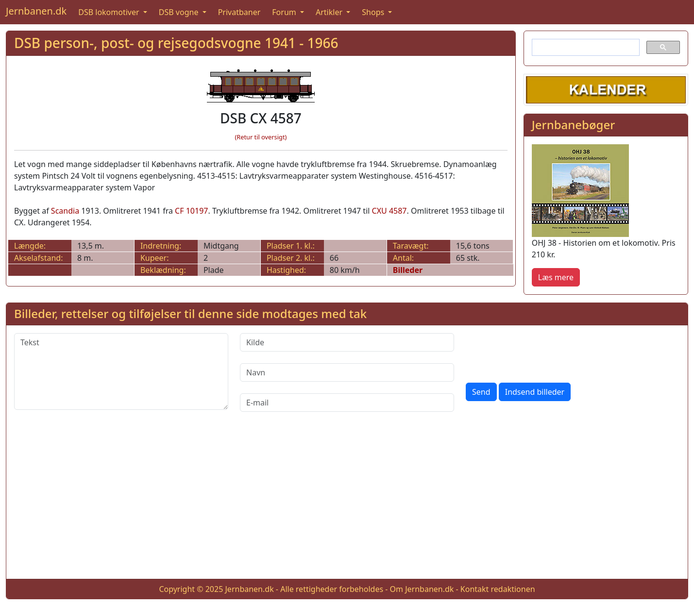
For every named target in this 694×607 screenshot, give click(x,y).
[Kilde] (347, 342)
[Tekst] (121, 371)
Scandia (65, 210)
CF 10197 (191, 210)
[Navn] (347, 372)
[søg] (585, 47)
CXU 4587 (389, 210)
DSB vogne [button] (180, 12)
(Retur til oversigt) (261, 137)
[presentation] (539, 352)
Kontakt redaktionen (497, 589)
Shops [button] (374, 12)
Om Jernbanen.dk (422, 589)
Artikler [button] (330, 12)
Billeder (408, 270)
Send (481, 392)
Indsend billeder (534, 392)
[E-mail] (347, 402)
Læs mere (556, 277)
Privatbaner (239, 12)
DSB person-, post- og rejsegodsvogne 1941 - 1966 (176, 43)
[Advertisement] (347, 503)
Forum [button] (285, 12)
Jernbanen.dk (36, 10)
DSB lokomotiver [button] (109, 12)
